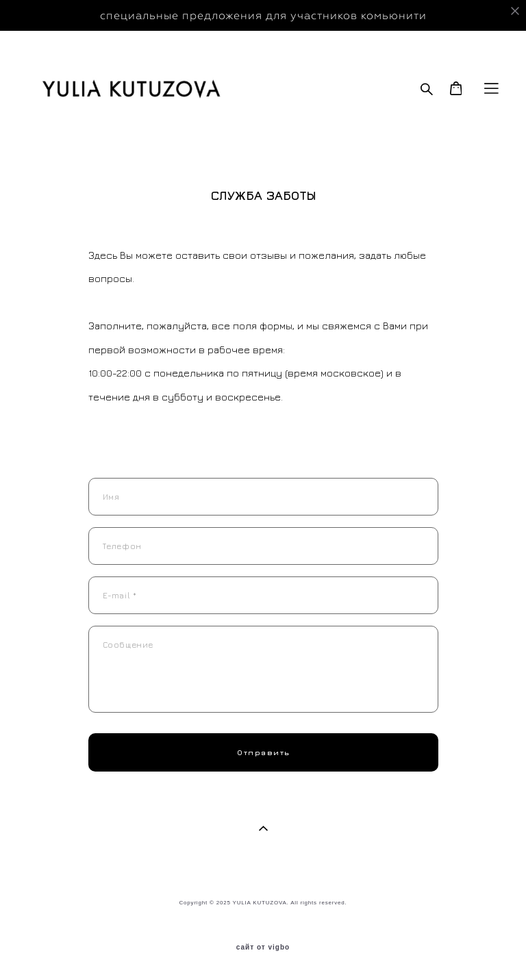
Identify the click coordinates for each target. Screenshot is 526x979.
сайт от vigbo (263, 947)
